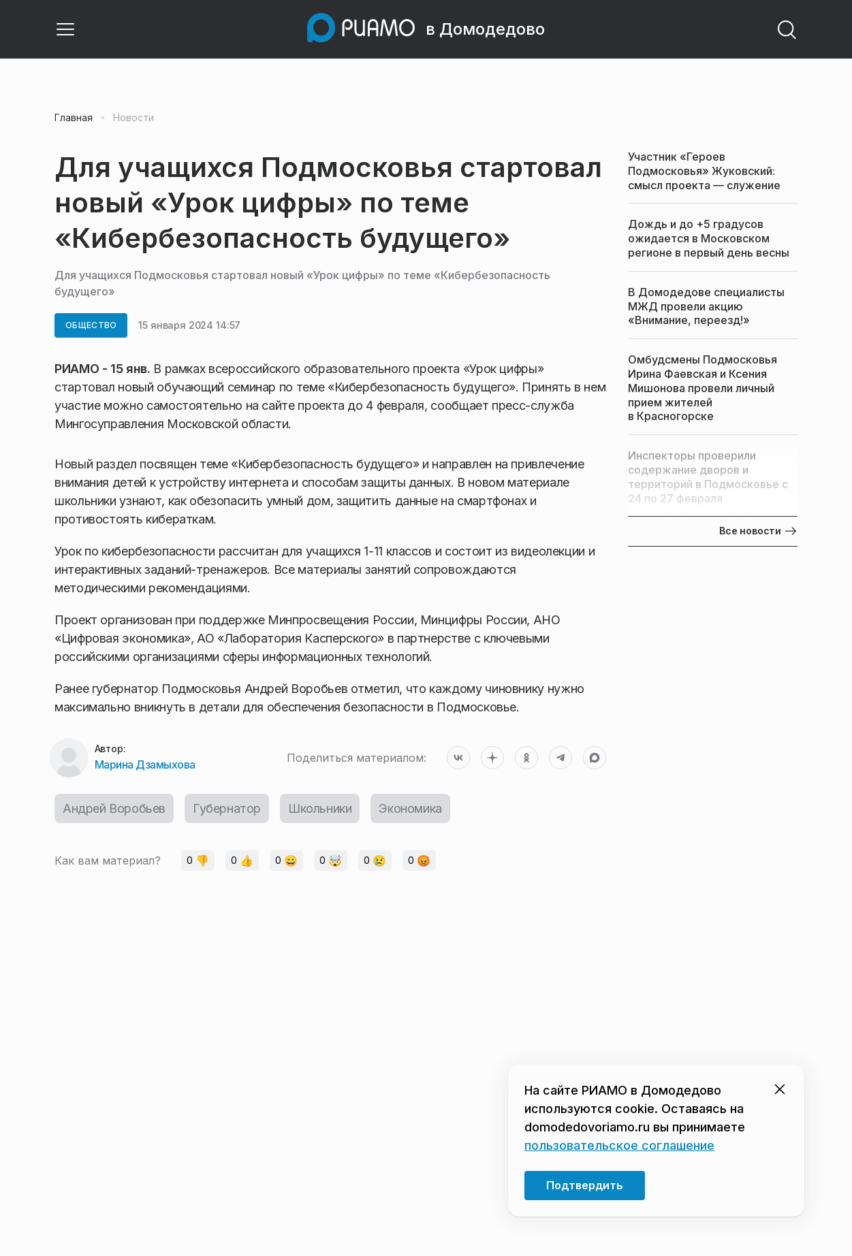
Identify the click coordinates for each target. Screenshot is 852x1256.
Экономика (410, 808)
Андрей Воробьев (114, 808)
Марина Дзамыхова (145, 764)
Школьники (319, 808)
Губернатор (227, 808)
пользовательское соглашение (619, 1145)
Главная (73, 118)
